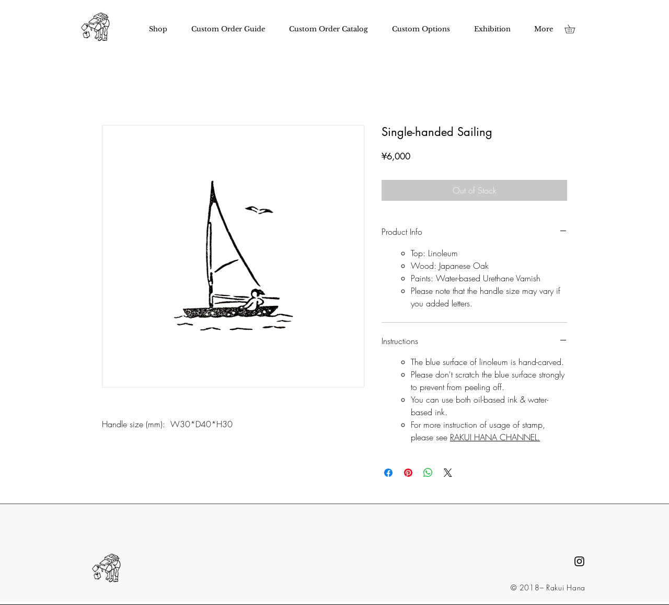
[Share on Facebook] (388, 472)
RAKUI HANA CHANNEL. (495, 437)
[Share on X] (448, 472)
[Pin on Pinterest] (408, 472)
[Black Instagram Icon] (579, 561)
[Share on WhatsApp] (428, 472)
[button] (573, 29)
